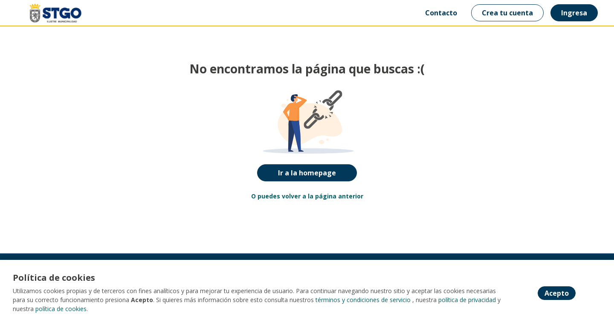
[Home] (49, 13)
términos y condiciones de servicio (363, 300)
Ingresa (574, 12)
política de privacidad (467, 300)
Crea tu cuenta (507, 12)
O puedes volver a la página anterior (307, 196)
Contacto (441, 12)
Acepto (556, 293)
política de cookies (61, 309)
